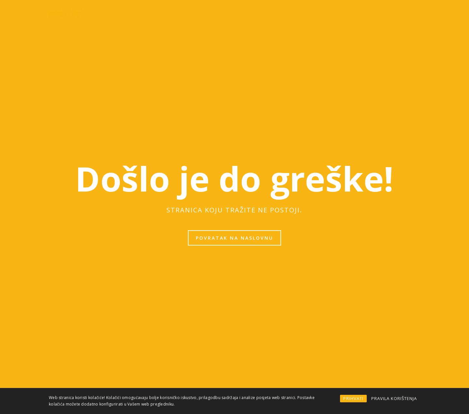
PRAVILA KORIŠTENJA (394, 398)
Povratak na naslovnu (234, 238)
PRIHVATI (353, 398)
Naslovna (146, 12)
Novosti (202, 12)
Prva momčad (240, 12)
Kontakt (412, 12)
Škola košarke (373, 12)
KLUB (175, 12)
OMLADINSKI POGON (323, 12)
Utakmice (278, 12)
